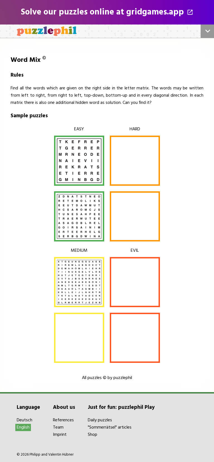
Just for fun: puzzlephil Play (121, 407)
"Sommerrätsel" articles (110, 427)
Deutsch (24, 420)
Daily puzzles (100, 420)
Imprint (60, 434)
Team (58, 427)
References (63, 420)
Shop (92, 434)
